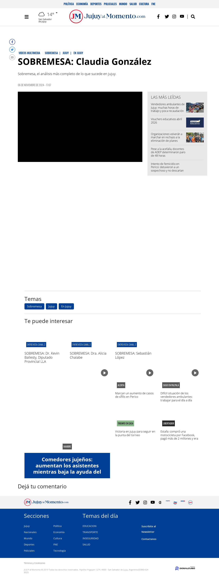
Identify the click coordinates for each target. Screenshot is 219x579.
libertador (168, 423)
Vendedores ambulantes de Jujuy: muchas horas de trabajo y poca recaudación (168, 107)
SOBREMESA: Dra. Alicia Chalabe (88, 355)
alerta (121, 385)
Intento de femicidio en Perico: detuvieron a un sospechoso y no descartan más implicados (167, 169)
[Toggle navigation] (26, 17)
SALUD (86, 544)
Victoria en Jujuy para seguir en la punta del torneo (135, 433)
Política (69, 4)
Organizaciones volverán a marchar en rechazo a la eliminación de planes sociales (166, 139)
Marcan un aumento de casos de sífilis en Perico (134, 395)
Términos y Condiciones (34, 563)
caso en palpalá (171, 385)
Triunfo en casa (125, 423)
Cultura (144, 4)
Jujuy (51, 306)
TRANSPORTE (90, 532)
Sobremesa (34, 306)
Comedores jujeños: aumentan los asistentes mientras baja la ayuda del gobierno (67, 468)
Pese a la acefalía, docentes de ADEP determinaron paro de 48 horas (168, 152)
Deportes (95, 4)
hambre (67, 446)
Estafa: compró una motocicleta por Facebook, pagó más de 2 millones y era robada (179, 436)
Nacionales (30, 532)
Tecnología (59, 550)
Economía (82, 4)
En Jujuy (66, 306)
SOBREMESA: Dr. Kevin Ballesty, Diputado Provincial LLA (41, 357)
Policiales (110, 4)
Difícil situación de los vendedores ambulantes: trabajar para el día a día (176, 396)
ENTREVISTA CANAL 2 (36, 344)
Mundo (123, 4)
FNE (153, 4)
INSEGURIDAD (91, 538)
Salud (133, 4)
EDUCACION (89, 526)
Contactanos (148, 539)
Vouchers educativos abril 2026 (166, 120)
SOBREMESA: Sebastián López (133, 355)
